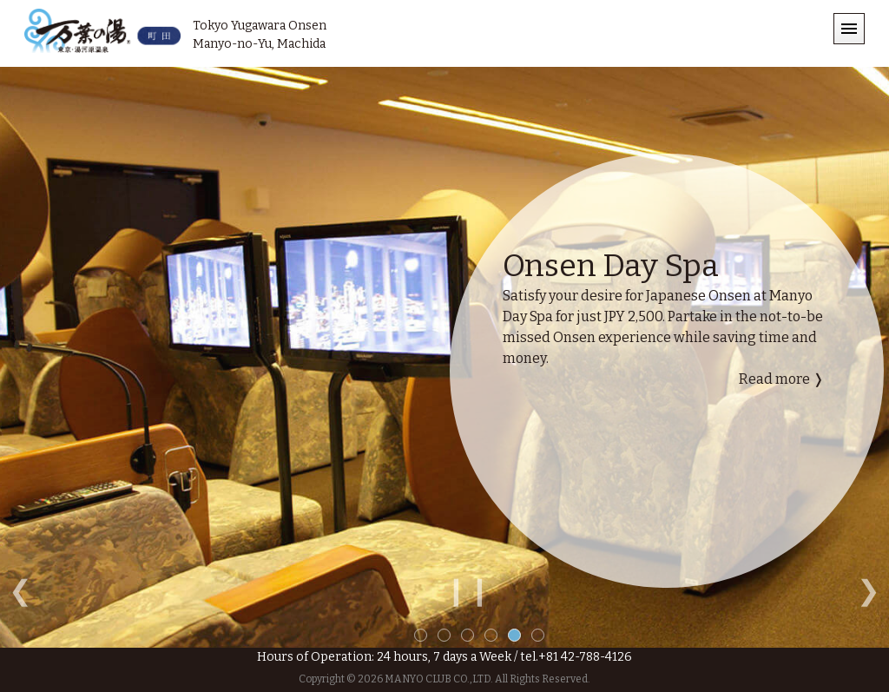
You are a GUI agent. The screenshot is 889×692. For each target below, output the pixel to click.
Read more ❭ (781, 379)
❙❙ (467, 590)
